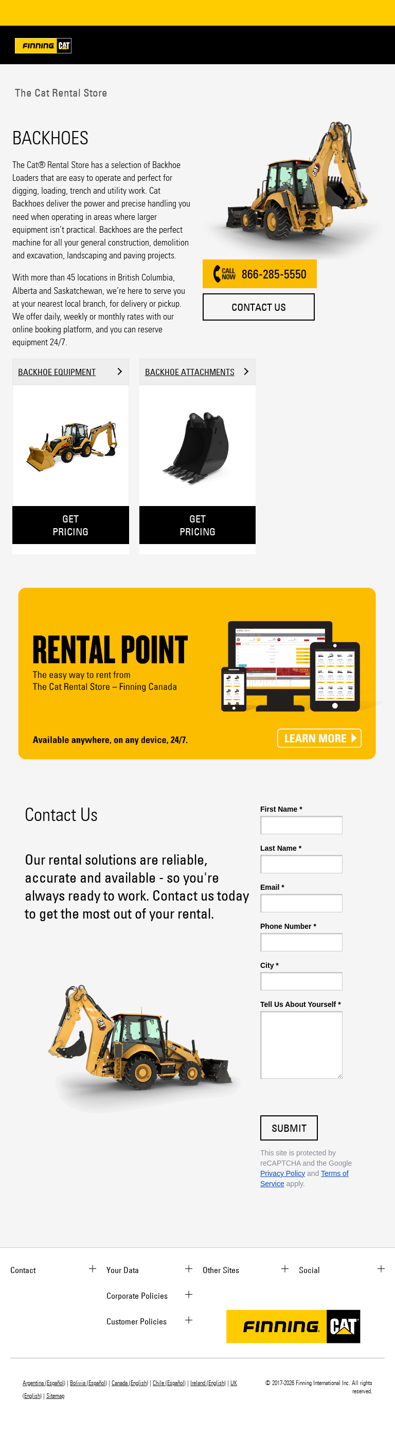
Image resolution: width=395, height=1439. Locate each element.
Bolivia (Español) (88, 1383)
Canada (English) (130, 1383)
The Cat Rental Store (59, 92)
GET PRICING (70, 525)
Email (272, 887)
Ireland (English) (208, 1383)
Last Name (280, 848)
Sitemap (55, 1395)
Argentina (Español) (44, 1383)
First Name (281, 809)
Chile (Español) (169, 1383)
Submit (289, 1128)
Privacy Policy (282, 1173)
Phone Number (288, 926)
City (269, 965)
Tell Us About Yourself (300, 1004)
